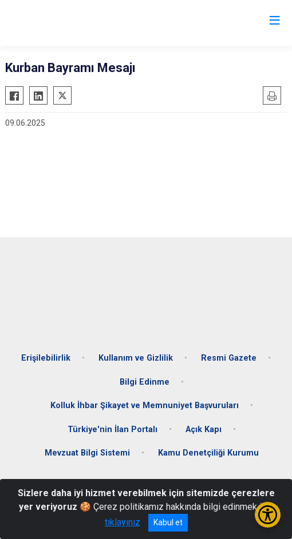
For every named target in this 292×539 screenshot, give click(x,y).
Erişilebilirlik (45, 358)
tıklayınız (122, 522)
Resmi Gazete (229, 358)
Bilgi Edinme (144, 382)
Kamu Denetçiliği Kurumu (208, 453)
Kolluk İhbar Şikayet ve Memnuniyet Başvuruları (144, 405)
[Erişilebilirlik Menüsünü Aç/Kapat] (268, 515)
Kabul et (168, 522)
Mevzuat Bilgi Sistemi (87, 453)
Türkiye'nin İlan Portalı (112, 429)
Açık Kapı (204, 429)
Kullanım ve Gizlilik (135, 358)
